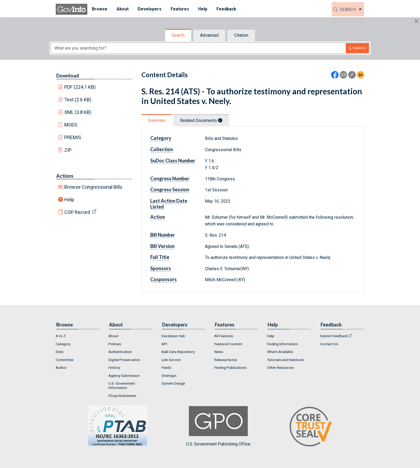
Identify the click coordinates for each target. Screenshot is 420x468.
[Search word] (198, 48)
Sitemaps (169, 375)
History (114, 367)
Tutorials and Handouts (285, 360)
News (218, 352)
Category (160, 138)
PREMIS (72, 137)
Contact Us (329, 344)
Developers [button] (150, 9)
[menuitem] (99, 9)
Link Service (171, 360)
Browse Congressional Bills (93, 187)
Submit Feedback (334, 336)
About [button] (123, 9)
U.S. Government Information (121, 385)
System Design (173, 383)
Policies (114, 344)
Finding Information (282, 344)
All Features (223, 336)
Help (69, 199)
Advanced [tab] (209, 35)
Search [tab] (178, 35)
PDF (80, 87)
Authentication (120, 352)
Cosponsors (163, 279)
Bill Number (162, 235)
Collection (161, 149)
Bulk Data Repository (178, 352)
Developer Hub (173, 336)
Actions (64, 176)
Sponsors (160, 268)
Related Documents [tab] (201, 120)
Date (59, 352)
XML (78, 112)
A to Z (61, 336)
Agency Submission (124, 375)
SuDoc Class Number (172, 161)
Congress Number (169, 178)
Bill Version (162, 246)
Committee (64, 360)
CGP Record (77, 212)
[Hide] (416, 21)
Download (67, 76)
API (164, 344)
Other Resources (280, 367)
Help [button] (202, 9)
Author (61, 367)
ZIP (68, 150)
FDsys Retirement (122, 395)
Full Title (159, 257)
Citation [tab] (241, 35)
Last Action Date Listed (168, 204)
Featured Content (228, 344)
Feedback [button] (226, 9)
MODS (70, 125)
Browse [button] (99, 9)
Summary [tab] (157, 120)
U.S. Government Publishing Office (218, 426)
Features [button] (180, 9)
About (113, 336)
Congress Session (169, 189)
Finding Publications (230, 367)
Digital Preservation (124, 360)
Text (78, 99)
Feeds (166, 367)
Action (157, 217)
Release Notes (225, 360)
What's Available (280, 352)
